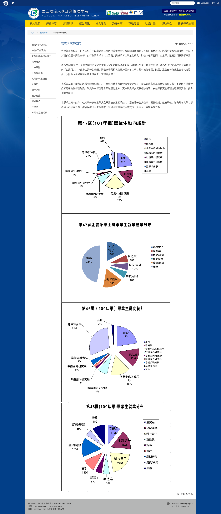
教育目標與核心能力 (41, 56)
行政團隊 (36, 67)
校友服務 (101, 23)
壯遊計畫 (150, 23)
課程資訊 (68, 23)
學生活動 (36, 90)
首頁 (166, 10)
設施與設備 (37, 73)
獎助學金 (166, 23)
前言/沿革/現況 (39, 45)
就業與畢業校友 (39, 78)
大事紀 (35, 84)
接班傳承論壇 (186, 23)
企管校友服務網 (170, 14)
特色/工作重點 (39, 50)
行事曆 (35, 107)
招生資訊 (84, 23)
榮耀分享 (117, 23)
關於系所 (35, 23)
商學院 (182, 10)
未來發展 (36, 61)
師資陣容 (51, 23)
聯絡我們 (36, 101)
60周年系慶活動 (39, 112)
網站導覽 (190, 10)
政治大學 (173, 10)
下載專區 (134, 23)
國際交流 (36, 95)
